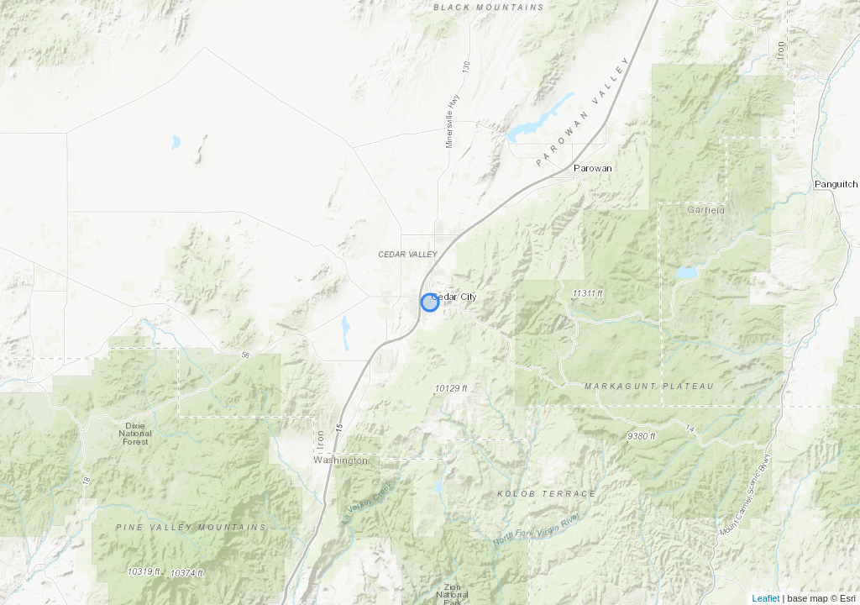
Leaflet (766, 598)
